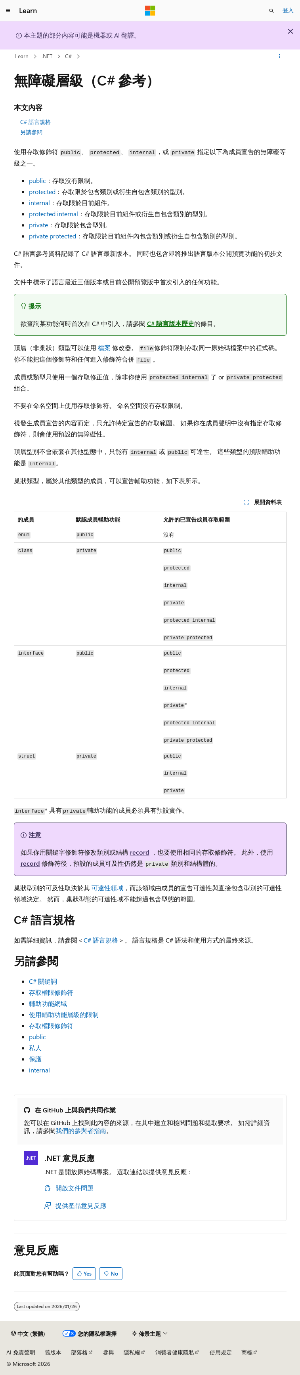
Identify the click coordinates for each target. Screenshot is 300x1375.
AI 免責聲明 (20, 1352)
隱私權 (132, 1352)
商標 (246, 1352)
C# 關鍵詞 (43, 981)
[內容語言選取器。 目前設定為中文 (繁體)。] (28, 1333)
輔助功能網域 (48, 1003)
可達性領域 (107, 888)
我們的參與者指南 (80, 1130)
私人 (35, 1048)
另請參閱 (31, 132)
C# (68, 56)
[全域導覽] (8, 11)
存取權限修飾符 (51, 992)
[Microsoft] (150, 11)
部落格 (79, 1352)
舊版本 (53, 1352)
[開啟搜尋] (271, 11)
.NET (47, 56)
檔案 (104, 347)
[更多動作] (279, 56)
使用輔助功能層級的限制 (64, 1014)
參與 (108, 1352)
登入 (288, 10)
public (37, 1036)
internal (39, 1070)
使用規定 (221, 1352)
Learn (22, 56)
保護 (35, 1059)
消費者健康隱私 (174, 1352)
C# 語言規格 (35, 122)
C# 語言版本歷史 (170, 323)
